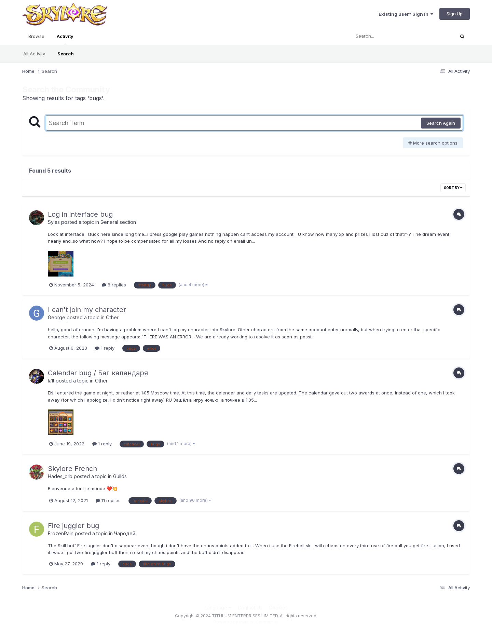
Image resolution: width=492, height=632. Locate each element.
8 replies (114, 284)
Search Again (440, 123)
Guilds (120, 476)
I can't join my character (87, 310)
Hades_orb (60, 476)
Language (218, 607)
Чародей (124, 533)
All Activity (34, 53)
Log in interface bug (80, 214)
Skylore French (72, 469)
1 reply (104, 348)
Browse (36, 36)
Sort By (453, 188)
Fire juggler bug (73, 526)
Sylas (54, 222)
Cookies (278, 607)
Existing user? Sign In (406, 14)
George (56, 317)
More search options (432, 143)
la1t (51, 381)
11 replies (108, 500)
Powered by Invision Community (246, 621)
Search (65, 53)
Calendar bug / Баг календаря (98, 373)
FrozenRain (60, 533)
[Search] (384, 36)
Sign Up (455, 13)
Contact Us (250, 607)
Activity (65, 39)
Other (112, 317)
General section (118, 222)
